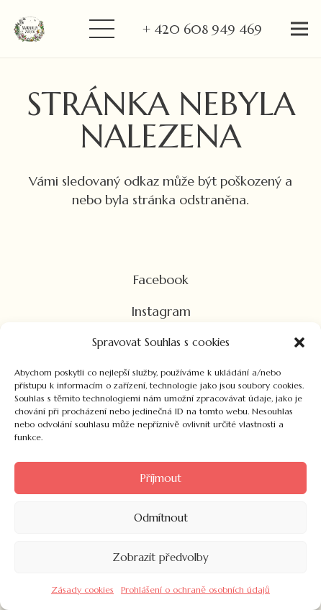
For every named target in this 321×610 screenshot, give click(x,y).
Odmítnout (161, 517)
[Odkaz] (29, 29)
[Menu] (101, 29)
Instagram (161, 311)
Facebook (161, 279)
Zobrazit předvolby (160, 557)
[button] (299, 342)
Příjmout (160, 478)
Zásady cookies (82, 589)
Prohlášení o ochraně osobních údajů (195, 589)
